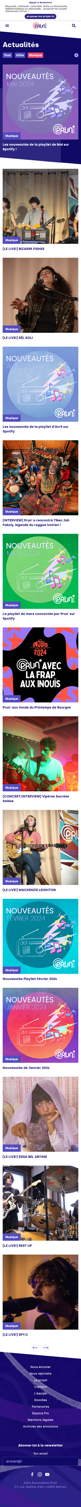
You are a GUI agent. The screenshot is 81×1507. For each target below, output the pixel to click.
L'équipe (40, 1393)
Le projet (40, 1380)
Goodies (40, 1400)
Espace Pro (40, 1413)
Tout (7, 55)
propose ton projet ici (40, 16)
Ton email (40, 1453)
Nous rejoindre (41, 1373)
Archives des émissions (40, 1426)
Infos (20, 55)
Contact (40, 1387)
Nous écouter (40, 1367)
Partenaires (40, 1406)
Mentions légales (41, 1420)
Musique (35, 55)
